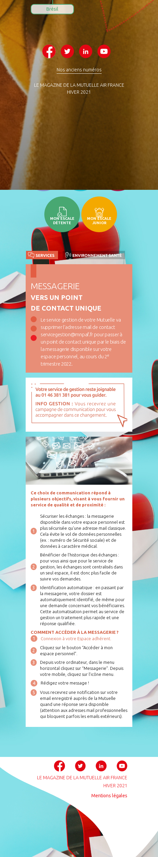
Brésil (52, 9)
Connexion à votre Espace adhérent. (76, 638)
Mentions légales (109, 795)
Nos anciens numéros (79, 69)
